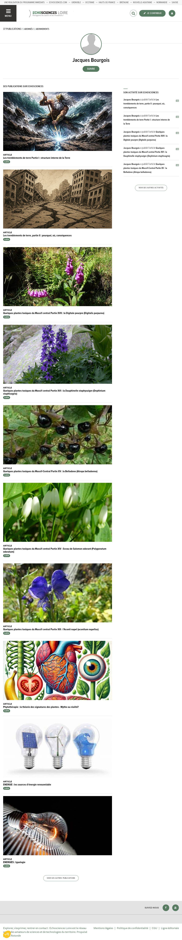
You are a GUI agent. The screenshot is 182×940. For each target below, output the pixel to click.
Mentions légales (103, 928)
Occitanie (89, 2)
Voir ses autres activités (151, 187)
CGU (154, 928)
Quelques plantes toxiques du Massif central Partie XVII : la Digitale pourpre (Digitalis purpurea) (53, 313)
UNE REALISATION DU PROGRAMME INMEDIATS (24, 2)
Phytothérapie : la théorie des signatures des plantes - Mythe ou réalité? (41, 707)
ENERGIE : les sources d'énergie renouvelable (27, 784)
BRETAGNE (124, 2)
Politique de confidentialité (132, 928)
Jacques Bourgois (131, 99)
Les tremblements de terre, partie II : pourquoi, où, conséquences (37, 235)
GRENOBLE (76, 2)
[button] (7, 934)
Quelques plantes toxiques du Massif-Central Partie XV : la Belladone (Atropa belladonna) (50, 471)
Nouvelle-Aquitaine (142, 2)
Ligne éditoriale (170, 928)
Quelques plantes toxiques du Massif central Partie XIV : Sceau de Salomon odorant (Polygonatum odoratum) (54, 550)
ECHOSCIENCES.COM (58, 2)
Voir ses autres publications (61, 878)
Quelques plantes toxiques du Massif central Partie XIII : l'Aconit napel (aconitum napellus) (51, 629)
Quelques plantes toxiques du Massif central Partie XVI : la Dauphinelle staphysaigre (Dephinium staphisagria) (54, 392)
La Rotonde (14, 935)
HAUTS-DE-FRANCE (107, 2)
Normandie (161, 2)
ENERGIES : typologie (14, 862)
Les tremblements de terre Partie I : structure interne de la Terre (36, 158)
